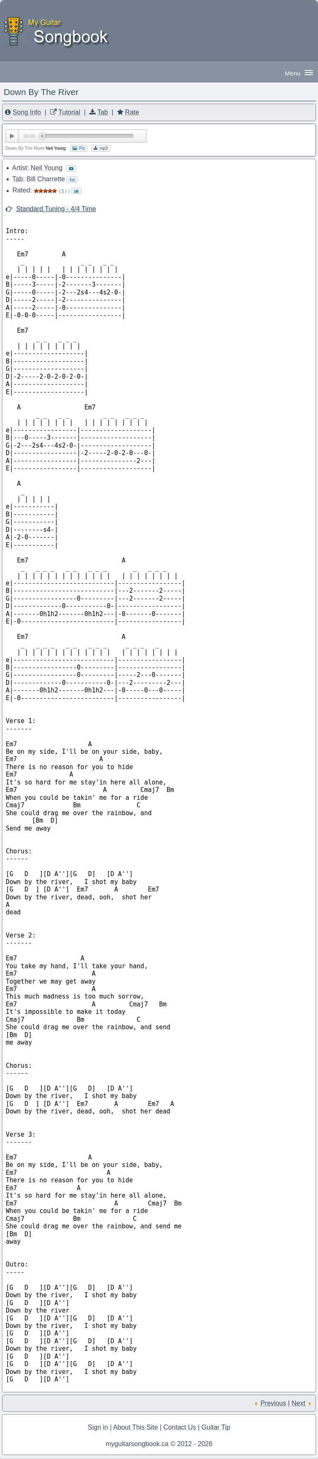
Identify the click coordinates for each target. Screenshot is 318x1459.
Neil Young (47, 167)
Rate (132, 112)
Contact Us (179, 1427)
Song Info (26, 112)
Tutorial (69, 112)
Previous (273, 1403)
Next (298, 1403)
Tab (102, 112)
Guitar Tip (216, 1427)
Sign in (98, 1427)
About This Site (135, 1427)
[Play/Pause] (12, 136)
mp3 (101, 148)
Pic (78, 148)
